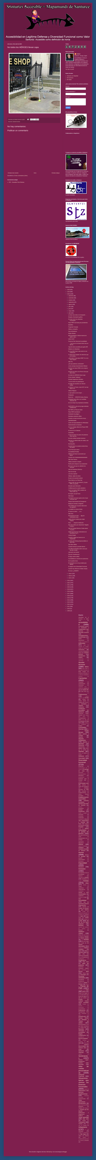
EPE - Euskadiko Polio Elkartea (16, 182)
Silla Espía (71, 496)
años (85, 645)
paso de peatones (84, 964)
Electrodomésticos (82, 774)
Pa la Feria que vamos (73, 449)
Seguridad (81, 1052)
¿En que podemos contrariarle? (76, 363)
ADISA (80, 638)
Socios (85, 1089)
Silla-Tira (70, 361)
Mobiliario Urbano (81, 932)
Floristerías (81, 819)
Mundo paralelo (84, 938)
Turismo (81, 1123)
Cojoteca (81, 702)
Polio (87, 990)
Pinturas (80, 982)
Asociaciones (82, 656)
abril (70, 313)
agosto (70, 304)
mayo (70, 311)
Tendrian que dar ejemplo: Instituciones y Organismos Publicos (84, 1112)
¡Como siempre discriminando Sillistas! (77, 366)
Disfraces (81, 756)
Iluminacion (81, 861)
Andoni (78, 54)
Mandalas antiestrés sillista (75, 416)
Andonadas (82, 643)
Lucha (80, 920)
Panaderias (84, 957)
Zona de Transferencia (73, 554)
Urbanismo (83, 1127)
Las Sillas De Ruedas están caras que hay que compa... (77, 549)
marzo (70, 573)
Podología (81, 990)
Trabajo (84, 1120)
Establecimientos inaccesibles (84, 798)
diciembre (71, 295)
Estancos (80, 806)
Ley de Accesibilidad (84, 899)
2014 (68, 600)
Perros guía (86, 973)
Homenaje (85, 846)
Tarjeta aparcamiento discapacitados (82, 1102)
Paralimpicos (82, 960)
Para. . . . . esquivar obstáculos (76, 522)
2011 (68, 606)
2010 (68, 608)
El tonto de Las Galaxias (74, 430)
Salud (87, 1043)
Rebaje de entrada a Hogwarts (75, 503)
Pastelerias (81, 966)
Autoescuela (81, 658)
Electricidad (81, 772)
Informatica (81, 877)
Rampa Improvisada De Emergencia (77, 501)
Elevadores (81, 775)
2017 (68, 593)
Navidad (86, 939)
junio (70, 308)
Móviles (81, 936)
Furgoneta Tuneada (73, 327)
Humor (81, 852)
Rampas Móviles (84, 1018)
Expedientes (82, 811)
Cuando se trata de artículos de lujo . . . (78, 418)
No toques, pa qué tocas (74, 493)
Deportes (81, 737)
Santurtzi (81, 1051)
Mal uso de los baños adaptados (84, 922)
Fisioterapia (81, 817)
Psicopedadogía (82, 1008)
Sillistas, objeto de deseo (74, 476)
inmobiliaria (84, 878)
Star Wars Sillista (72, 544)
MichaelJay (49, 1151)
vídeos (80, 1135)
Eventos (81, 810)
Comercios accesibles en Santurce (84, 710)
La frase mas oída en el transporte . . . (77, 315)
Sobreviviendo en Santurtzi (75, 424)
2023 (68, 580)
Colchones (86, 702)
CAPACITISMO (72, 535)
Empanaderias (81, 777)
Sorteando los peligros (73, 414)
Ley (85, 897)
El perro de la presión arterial (75, 478)
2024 (68, 294)
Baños (87, 666)
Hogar (80, 846)
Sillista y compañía (73, 329)
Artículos (85, 648)
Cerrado (87, 697)
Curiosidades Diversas (82, 728)
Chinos (84, 699)
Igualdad (83, 856)
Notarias (80, 947)
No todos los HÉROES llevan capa (76, 375)
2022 (68, 582)
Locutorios (81, 914)
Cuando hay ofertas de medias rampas (77, 568)
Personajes (83, 974)
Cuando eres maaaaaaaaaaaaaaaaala (77, 457)
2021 (68, 585)
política (84, 991)
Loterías (85, 919)
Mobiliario (81, 930)
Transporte (82, 1122)
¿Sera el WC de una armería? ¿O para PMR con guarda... (77, 483)
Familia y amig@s (83, 813)
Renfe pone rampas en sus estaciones (77, 463)
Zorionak (87, 1140)
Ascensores (81, 649)
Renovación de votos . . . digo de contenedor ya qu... (76, 516)
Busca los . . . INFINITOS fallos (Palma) (78, 397)
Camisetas (83, 678)
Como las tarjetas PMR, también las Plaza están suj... (77, 491)
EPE (87, 789)
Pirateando (71, 395)
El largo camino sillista (73, 556)
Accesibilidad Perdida (73, 451)
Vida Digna (83, 1134)
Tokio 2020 (86, 1119)
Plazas (87, 984)
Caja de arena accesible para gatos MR (78, 347)
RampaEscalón (82, 1016)
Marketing (81, 925)
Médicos (83, 928)
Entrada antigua (56, 173)
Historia (81, 844)
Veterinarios (86, 1132)
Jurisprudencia (82, 889)
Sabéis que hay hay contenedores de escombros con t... (77, 532)
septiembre (71, 302)
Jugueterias (81, 887)
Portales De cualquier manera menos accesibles (84, 1001)
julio (70, 306)
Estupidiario (81, 808)
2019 (68, 589)
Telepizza (87, 1108)
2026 (68, 289)
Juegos (80, 886)
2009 (68, 610)
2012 (68, 604)
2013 (68, 602)
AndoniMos (71, 432)
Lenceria (80, 897)
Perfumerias (84, 969)
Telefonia (81, 1108)
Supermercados (82, 1098)
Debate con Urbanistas (74, 349)
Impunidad (83, 863)
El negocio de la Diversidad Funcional (77, 566)
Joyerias (84, 884)
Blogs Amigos (82, 671)
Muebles (87, 936)
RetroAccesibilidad (83, 1038)
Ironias (86, 881)
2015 (68, 597)
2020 (68, 587)
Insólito (80, 881)
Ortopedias (86, 955)
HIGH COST (71, 339)
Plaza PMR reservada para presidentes (78, 322)
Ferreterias (81, 816)
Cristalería (87, 722)
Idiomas (87, 854)
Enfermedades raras (84, 783)
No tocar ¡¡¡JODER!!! (73, 571)
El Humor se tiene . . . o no (74, 511)
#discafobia (81, 617)
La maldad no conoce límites (75, 509)
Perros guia (84, 971)
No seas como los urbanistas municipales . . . (75, 320)
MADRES (70, 325)
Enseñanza (86, 786)
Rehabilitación (81, 1036)
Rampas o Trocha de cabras (84, 1021)
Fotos (80, 824)
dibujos (80, 748)
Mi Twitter (69, 79)
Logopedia (86, 914)
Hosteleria (81, 847)
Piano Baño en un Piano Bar (75, 480)
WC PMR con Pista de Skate (75, 409)
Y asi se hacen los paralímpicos (76, 381)
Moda (80, 935)
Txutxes (85, 1125)
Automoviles (81, 660)
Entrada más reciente (13, 173)
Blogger (65, 1151)
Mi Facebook (70, 77)
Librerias (84, 906)
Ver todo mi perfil (70, 69)
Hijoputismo (81, 842)
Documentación (82, 767)
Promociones (81, 1007)
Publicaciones (82, 1010)
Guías (80, 828)
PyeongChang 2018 (84, 1011)
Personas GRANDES (82, 977)
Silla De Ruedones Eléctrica (75, 469)
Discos (80, 753)
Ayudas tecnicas (16, 121)
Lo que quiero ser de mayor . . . (76, 392)
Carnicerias (81, 685)
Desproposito (81, 746)
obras (80, 951)
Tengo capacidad (84, 1117)
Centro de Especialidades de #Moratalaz (78, 422)
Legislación (81, 895)
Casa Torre (83, 691)
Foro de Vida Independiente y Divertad (84, 821)
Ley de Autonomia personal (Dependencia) (84, 903)
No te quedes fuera (73, 561)
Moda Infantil (86, 935)
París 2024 (86, 962)
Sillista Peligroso (72, 390)
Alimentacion (81, 640)
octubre (71, 300)
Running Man (71, 444)
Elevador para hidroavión (74, 486)
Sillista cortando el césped (74, 461)
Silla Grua (70, 513)
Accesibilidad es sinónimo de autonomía (78, 558)
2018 (68, 591)
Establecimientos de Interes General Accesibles (84, 794)
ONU (84, 953)
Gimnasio (82, 825)
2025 (68, 291)
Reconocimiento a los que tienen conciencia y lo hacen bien (84, 1026)
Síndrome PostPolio (81, 1075)
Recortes (81, 1029)
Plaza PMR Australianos (74, 412)
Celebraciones (83, 694)
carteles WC (86, 689)
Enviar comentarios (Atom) (21, 175)
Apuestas (80, 646)
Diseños (80, 754)
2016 (68, 595)
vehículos (81, 1131)
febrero (70, 575)
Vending (80, 1132)
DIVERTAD (81, 766)
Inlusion (87, 877)
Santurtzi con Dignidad (72, 76)
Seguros (80, 1054)
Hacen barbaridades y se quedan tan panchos (84, 831)
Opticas (80, 955)
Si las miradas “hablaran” (74, 377)
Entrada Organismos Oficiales (75, 379)
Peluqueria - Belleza (84, 968)
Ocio (87, 952)
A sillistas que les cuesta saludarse (76, 488)
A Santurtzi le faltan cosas (84, 619)
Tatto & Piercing (82, 1104)
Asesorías (81, 651)
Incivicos (81, 867)
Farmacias (81, 814)
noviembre (71, 298)
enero (70, 578)
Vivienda (87, 1135)
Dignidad (81, 751)
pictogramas (81, 981)
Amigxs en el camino (83, 641)
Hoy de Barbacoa (72, 331)
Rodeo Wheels (72, 333)
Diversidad (82, 758)
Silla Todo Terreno (72, 459)
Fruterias (87, 823)
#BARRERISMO (72, 420)
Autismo (81, 657)
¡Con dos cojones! (72, 473)
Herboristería (81, 841)
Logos (81, 916)
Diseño (85, 753)
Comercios (81, 707)
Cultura (80, 725)
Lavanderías (81, 891)
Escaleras (84, 791)
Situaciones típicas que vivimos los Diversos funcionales (84, 1082)
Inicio (35, 173)
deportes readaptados (82, 739)
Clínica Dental (82, 700)
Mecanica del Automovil (84, 927)
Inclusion (82, 869)
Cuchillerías (83, 724)
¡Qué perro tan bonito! (73, 552)
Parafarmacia (81, 958)
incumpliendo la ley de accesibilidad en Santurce (84, 874)
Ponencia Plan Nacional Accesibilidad (77, 341)
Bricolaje (80, 673)
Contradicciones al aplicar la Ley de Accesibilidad (84, 720)
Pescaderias (81, 979)
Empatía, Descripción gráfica (75, 317)
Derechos (81, 745)
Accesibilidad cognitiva (84, 626)
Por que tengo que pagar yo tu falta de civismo (84, 996)
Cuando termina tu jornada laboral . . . (77, 546)
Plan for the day (72, 471)
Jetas (87, 883)
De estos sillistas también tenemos (76, 438)
